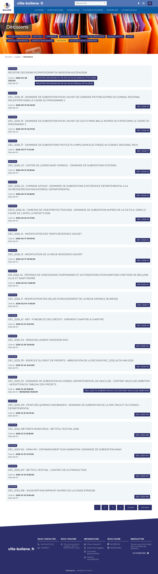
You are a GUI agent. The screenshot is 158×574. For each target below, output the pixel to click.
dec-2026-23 (142, 171)
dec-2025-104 (142, 456)
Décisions (61, 41)
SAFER (130, 36)
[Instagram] (114, 548)
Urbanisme (51, 36)
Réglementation (68, 36)
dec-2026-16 (143, 219)
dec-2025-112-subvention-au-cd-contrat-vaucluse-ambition (117, 390)
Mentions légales (94, 548)
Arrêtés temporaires (42, 41)
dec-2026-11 (143, 305)
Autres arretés (115, 36)
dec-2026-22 (142, 195)
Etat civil (37, 36)
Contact (44, 548)
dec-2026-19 (143, 106)
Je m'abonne (139, 553)
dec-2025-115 (142, 367)
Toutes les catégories (18, 36)
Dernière (145, 507)
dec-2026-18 (143, 130)
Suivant (131, 507)
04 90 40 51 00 (46, 544)
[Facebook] (113, 544)
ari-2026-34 (143, 284)
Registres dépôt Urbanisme (83, 41)
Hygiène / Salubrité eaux (92, 36)
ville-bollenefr (30, 3)
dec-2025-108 (142, 435)
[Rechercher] (104, 3)
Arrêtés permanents (18, 41)
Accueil (8, 57)
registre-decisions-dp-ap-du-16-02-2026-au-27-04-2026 (64, 83)
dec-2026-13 (143, 260)
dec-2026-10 (143, 325)
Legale (17, 57)
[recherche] (88, 3)
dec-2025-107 (142, 476)
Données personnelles (91, 552)
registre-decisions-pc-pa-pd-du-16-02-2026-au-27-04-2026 (66, 78)
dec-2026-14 (143, 240)
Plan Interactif (92, 544)
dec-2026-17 (143, 151)
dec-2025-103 (142, 414)
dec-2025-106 (142, 497)
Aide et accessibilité (91, 558)
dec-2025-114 (142, 346)
